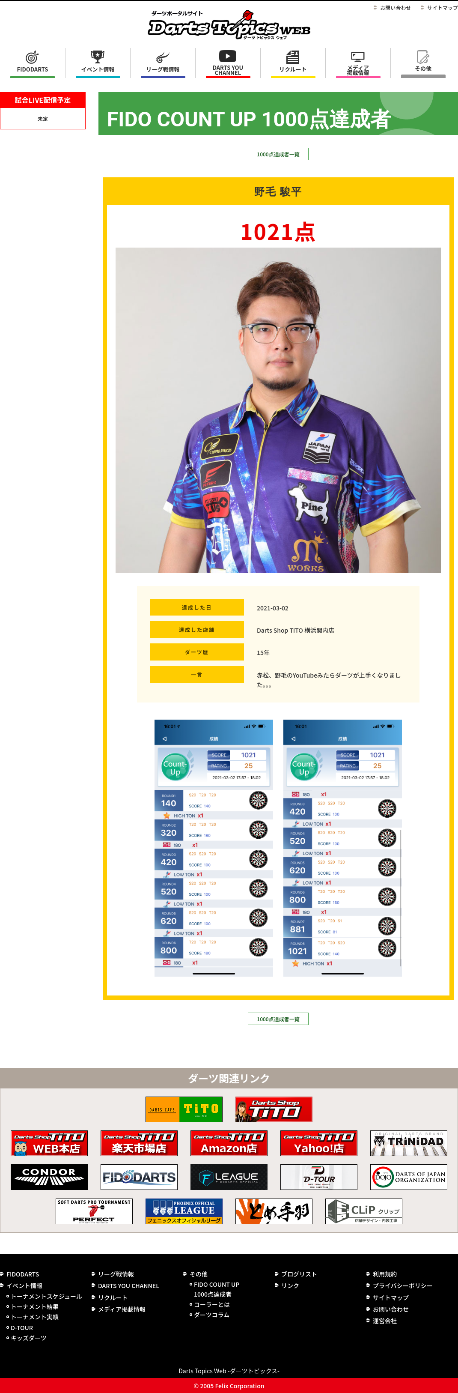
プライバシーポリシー (403, 1285)
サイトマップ (442, 7)
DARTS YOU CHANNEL (228, 70)
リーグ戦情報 (116, 1274)
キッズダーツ (29, 1337)
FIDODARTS (32, 69)
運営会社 (385, 1320)
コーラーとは (212, 1304)
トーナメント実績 (35, 1316)
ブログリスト (299, 1274)
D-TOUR (22, 1327)
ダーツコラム (211, 1314)
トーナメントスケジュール (46, 1296)
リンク (290, 1285)
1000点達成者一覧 (278, 154)
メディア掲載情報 (358, 70)
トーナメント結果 (35, 1306)
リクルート (293, 69)
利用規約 (385, 1274)
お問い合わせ (395, 7)
